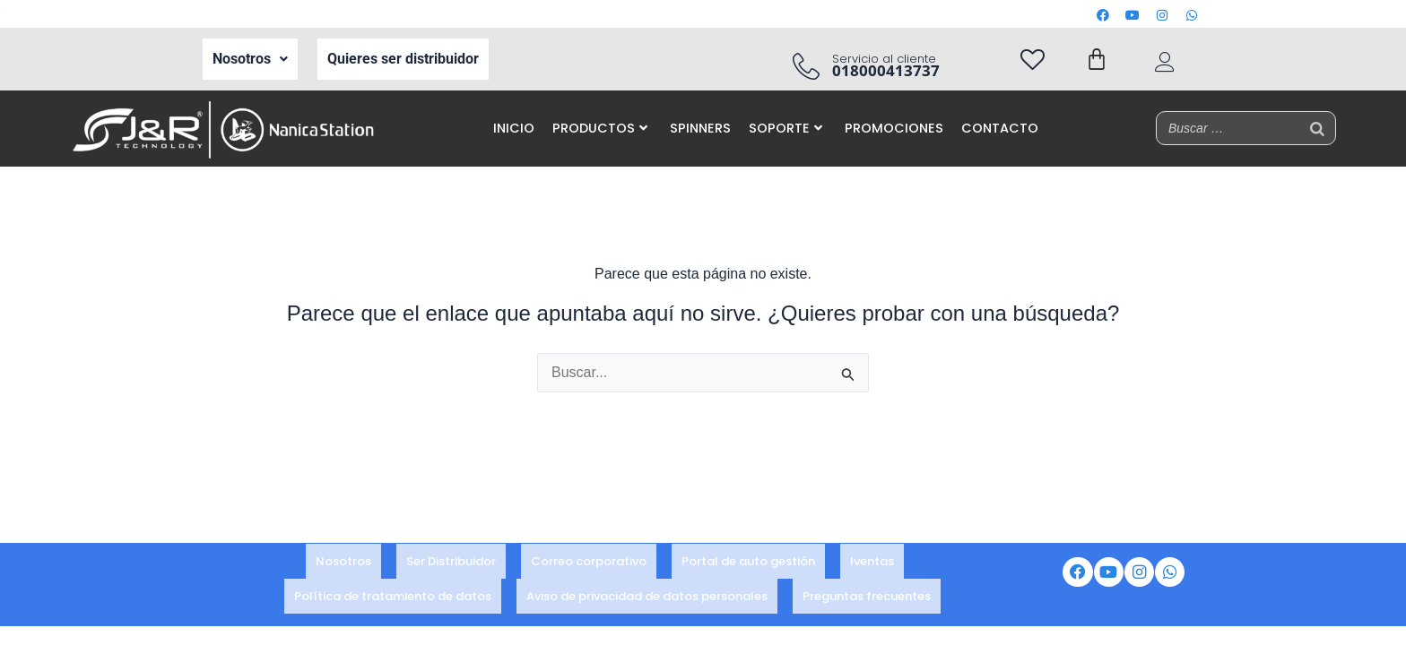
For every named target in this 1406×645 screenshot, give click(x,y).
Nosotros (250, 58)
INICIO (513, 128)
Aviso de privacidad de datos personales (647, 590)
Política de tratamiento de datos (392, 590)
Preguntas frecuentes (867, 590)
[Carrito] (1096, 59)
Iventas (872, 566)
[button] (250, 59)
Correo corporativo (589, 566)
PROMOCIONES (894, 128)
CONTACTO (999, 128)
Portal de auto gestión (748, 566)
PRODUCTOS (599, 128)
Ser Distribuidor (451, 566)
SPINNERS (700, 128)
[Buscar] (1317, 128)
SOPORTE (785, 128)
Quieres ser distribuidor (403, 58)
